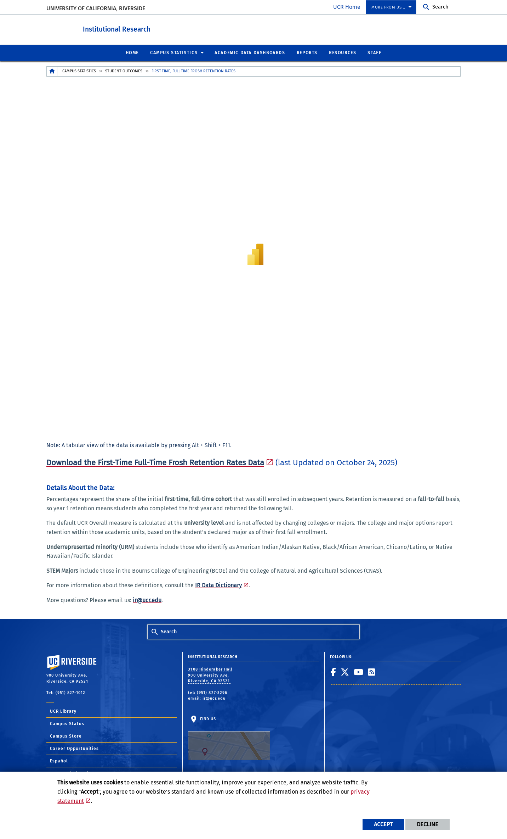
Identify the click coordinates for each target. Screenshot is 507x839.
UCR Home (346, 7)
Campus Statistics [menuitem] (174, 52)
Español (59, 760)
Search (440, 7)
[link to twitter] (345, 671)
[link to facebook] (333, 671)
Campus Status (67, 723)
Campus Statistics (79, 70)
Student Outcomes (123, 70)
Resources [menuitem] (342, 52)
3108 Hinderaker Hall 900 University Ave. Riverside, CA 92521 (210, 675)
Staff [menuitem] (374, 52)
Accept (383, 824)
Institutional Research (149, 28)
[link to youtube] (358, 671)
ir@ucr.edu (214, 698)
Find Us (229, 738)
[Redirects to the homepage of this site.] (52, 71)
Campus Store (66, 735)
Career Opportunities (74, 748)
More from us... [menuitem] (388, 7)
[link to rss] (371, 671)
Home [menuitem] (132, 52)
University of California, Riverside (95, 8)
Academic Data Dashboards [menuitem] (250, 52)
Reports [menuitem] (307, 52)
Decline (427, 824)
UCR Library (63, 711)
